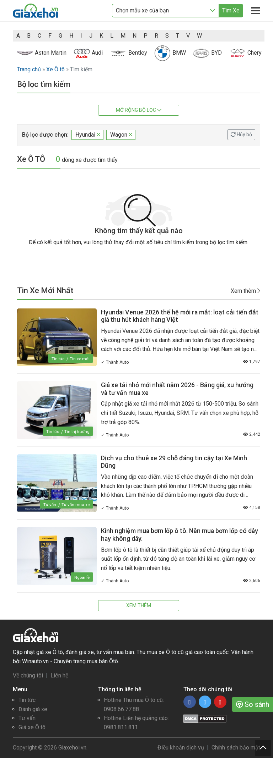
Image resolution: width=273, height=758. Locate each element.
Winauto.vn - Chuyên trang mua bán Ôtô (70, 661)
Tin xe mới (79, 358)
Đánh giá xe (32, 709)
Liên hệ (59, 675)
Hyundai (87, 134)
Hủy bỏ (241, 134)
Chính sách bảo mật (236, 747)
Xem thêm (245, 290)
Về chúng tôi (28, 675)
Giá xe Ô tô (32, 727)
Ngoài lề (82, 577)
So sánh (252, 704)
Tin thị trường (77, 431)
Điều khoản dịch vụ (180, 747)
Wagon (121, 134)
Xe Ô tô (55, 69)
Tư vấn (48, 504)
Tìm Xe (231, 10)
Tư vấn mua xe (75, 504)
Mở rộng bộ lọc (138, 110)
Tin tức (57, 358)
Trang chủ (29, 69)
